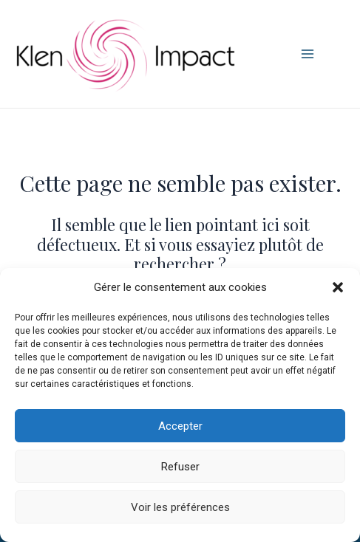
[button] (337, 287)
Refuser (180, 466)
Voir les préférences (180, 507)
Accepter (180, 426)
